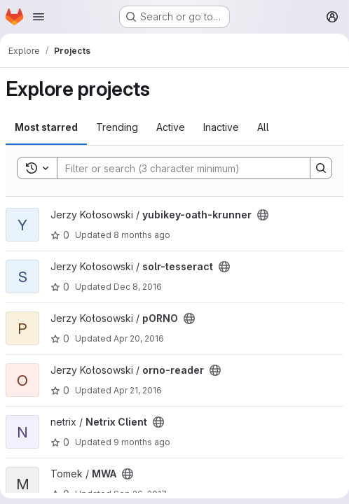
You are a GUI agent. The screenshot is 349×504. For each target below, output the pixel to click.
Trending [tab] (117, 127)
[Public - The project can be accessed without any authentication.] (262, 214)
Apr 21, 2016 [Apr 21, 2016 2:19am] (138, 390)
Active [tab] (170, 127)
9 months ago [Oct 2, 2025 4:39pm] (142, 442)
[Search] (176, 168)
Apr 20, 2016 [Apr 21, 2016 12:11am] (139, 338)
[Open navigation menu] (38, 17)
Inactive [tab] (221, 127)
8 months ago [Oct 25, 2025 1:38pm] (142, 235)
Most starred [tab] (46, 127)
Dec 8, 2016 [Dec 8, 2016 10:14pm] (138, 286)
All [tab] (263, 127)
